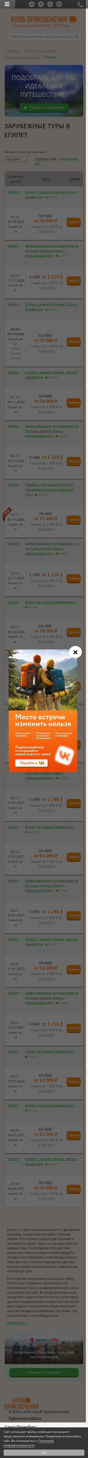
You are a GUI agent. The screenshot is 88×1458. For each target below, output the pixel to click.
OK (44, 1452)
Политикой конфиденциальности (29, 1443)
